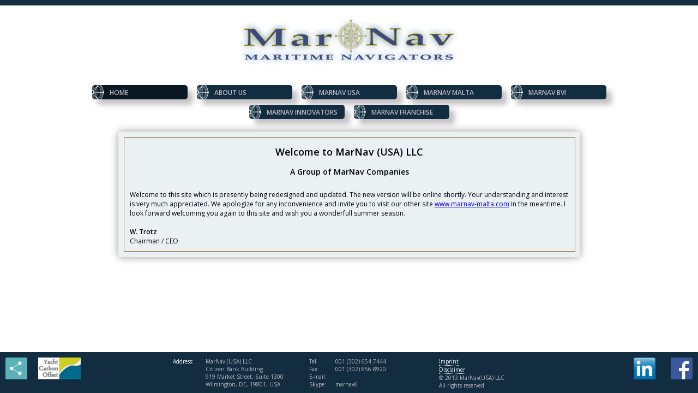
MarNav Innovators (293, 112)
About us (221, 92)
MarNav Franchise (393, 112)
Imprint (449, 361)
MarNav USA (331, 92)
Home (110, 92)
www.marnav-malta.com (472, 204)
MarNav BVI (538, 92)
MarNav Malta (440, 92)
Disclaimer (452, 369)
